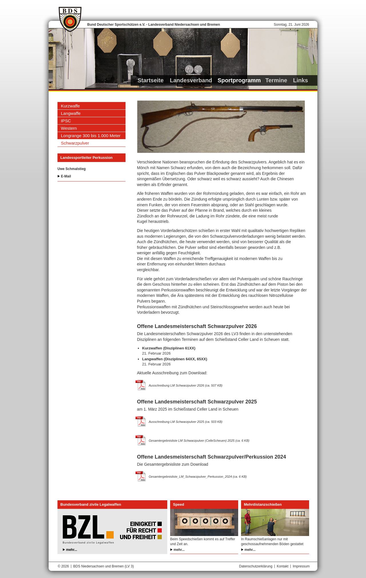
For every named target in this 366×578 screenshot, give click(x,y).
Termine (276, 80)
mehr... (71, 550)
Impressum (301, 566)
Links (300, 80)
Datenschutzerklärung (255, 566)
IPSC (66, 120)
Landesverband (191, 80)
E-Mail (66, 176)
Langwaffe (71, 113)
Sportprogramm (239, 80)
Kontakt (283, 566)
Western (69, 128)
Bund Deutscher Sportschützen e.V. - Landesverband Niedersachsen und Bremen (153, 25)
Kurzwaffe (70, 105)
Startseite (151, 80)
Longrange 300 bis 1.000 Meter (90, 135)
